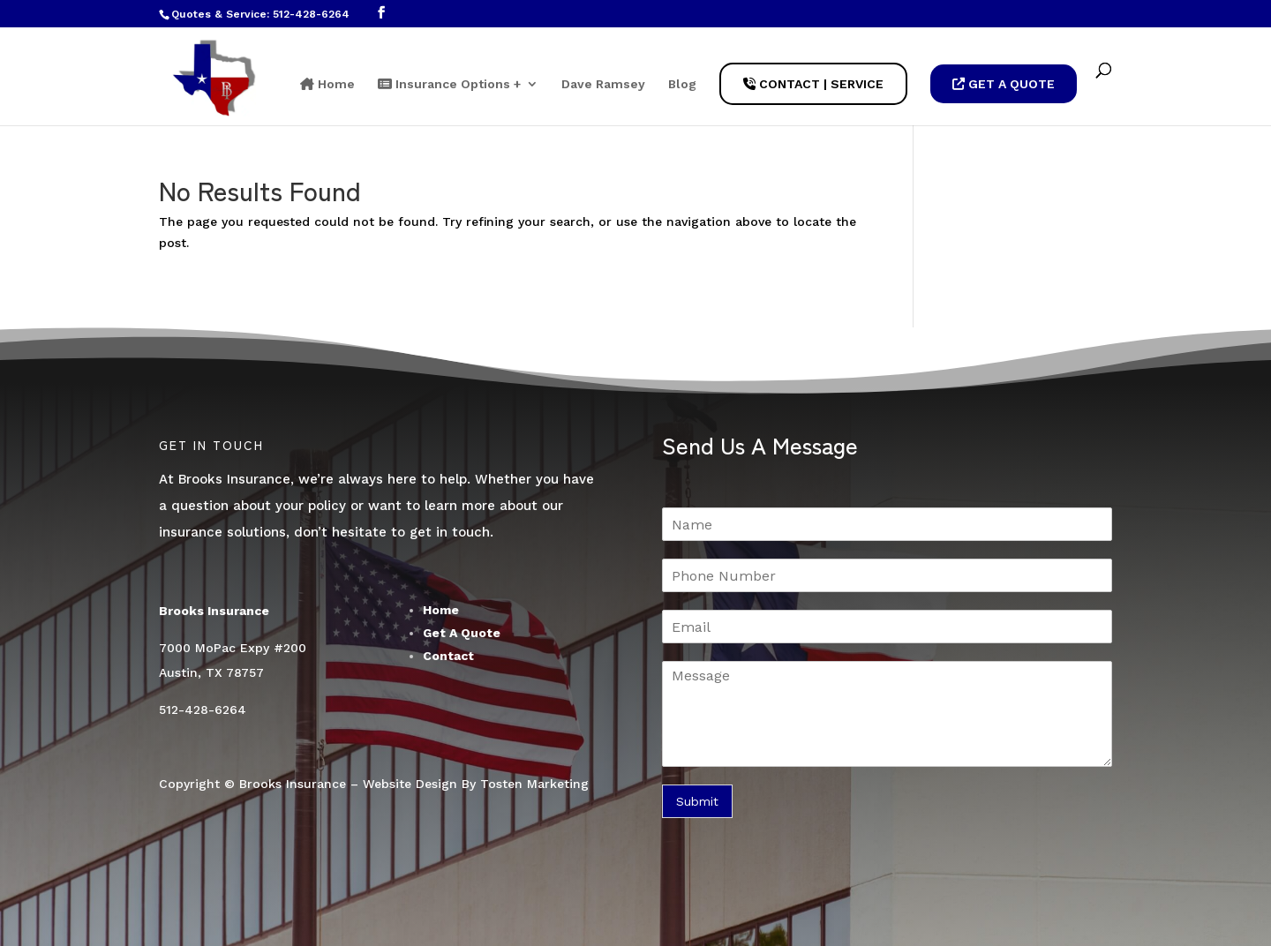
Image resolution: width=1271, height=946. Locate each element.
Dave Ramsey (603, 84)
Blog (682, 84)
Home (327, 84)
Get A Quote (1003, 84)
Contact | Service (813, 84)
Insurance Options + (449, 84)
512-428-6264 (311, 14)
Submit (697, 801)
